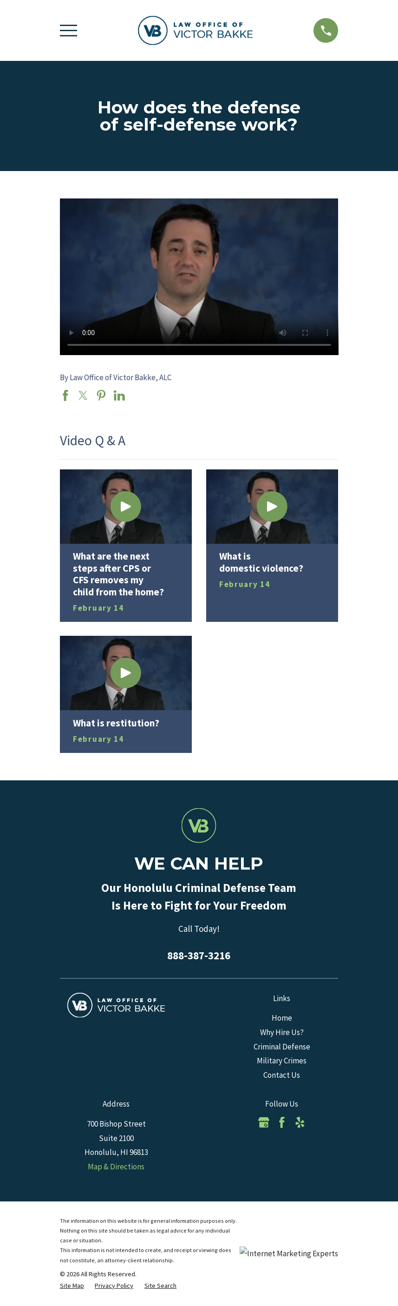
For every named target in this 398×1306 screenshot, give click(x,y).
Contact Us (281, 1075)
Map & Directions (116, 1166)
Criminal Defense (282, 1047)
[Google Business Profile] (263, 1122)
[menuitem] (72, 1286)
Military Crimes (282, 1060)
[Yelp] (300, 1122)
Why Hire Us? (282, 1032)
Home (282, 1018)
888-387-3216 (198, 955)
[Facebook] (281, 1122)
